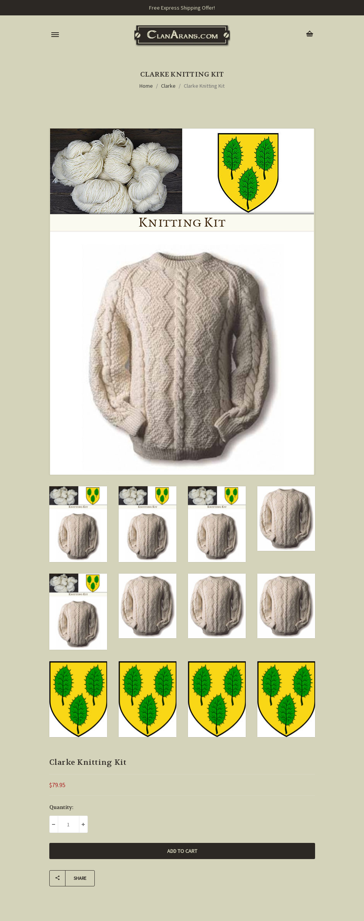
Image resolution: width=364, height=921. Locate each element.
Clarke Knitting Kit (204, 85)
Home (146, 85)
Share (68, 878)
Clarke (168, 85)
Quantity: (61, 807)
